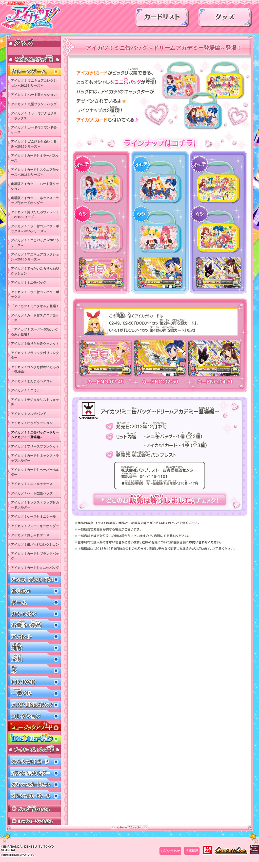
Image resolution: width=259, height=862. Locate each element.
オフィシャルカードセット (34, 783)
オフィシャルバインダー (34, 772)
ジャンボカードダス (34, 578)
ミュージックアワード (34, 726)
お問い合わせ (170, 851)
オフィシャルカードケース (34, 795)
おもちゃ (34, 590)
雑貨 (34, 647)
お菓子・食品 (34, 624)
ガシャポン (34, 613)
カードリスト (162, 19)
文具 (34, 658)
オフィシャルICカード (34, 761)
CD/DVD (34, 681)
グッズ (225, 19)
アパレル (34, 635)
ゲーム (34, 601)
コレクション (34, 715)
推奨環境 (191, 851)
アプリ (34, 704)
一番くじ (34, 692)
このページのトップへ (129, 827)
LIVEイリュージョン (34, 738)
